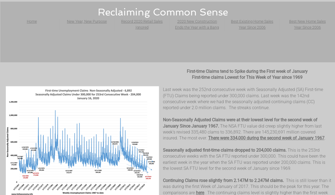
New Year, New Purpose (87, 21)
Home (32, 21)
